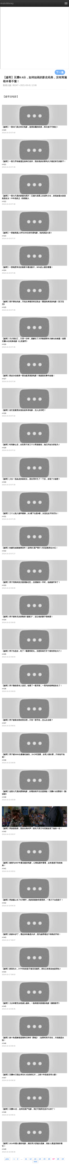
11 (26, 1159)
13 (35, 1159)
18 (58, 1159)
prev (7, 1159)
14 (40, 1159)
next (35, 1161)
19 (63, 1159)
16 (49, 1159)
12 (31, 1159)
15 (44, 1159)
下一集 (60, 72)
